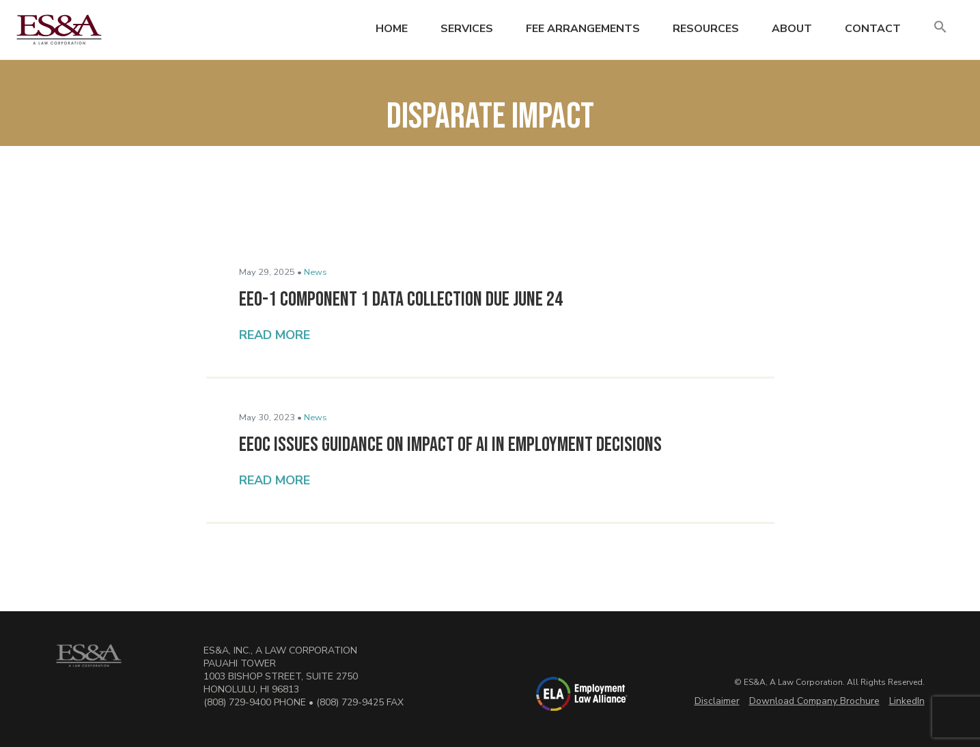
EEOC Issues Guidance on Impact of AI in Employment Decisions (450, 445)
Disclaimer (717, 700)
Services (466, 28)
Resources (706, 28)
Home (392, 28)
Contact (873, 28)
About (792, 28)
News (315, 272)
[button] (940, 27)
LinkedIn (907, 700)
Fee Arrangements (583, 28)
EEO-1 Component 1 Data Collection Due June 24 (401, 299)
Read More (274, 335)
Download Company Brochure (814, 700)
